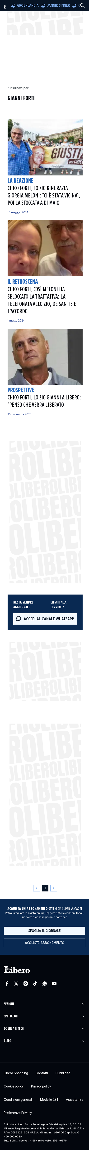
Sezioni (9, 1004)
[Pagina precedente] (36, 888)
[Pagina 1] (45, 888)
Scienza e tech (14, 1028)
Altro (8, 1041)
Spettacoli (11, 1016)
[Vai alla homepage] (5, 7)
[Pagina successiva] (53, 888)
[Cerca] (82, 5)
